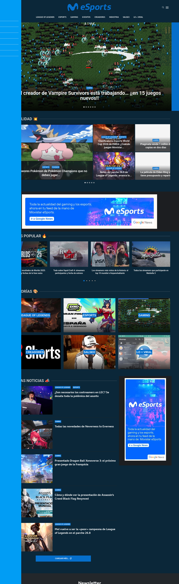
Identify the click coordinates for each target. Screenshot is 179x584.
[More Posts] (63, 559)
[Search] (163, 7)
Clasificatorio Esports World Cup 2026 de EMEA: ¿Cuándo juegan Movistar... (114, 144)
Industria (114, 17)
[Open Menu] (167, 7)
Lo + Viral (138, 17)
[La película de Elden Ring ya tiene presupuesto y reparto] (156, 166)
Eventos (86, 17)
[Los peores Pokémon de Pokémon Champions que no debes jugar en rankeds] (51, 152)
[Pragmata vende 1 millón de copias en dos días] (156, 138)
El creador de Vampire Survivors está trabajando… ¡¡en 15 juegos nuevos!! (89, 95)
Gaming (74, 17)
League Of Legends (45, 17)
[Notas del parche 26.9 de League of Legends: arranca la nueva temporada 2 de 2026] (114, 166)
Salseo (126, 17)
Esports (62, 17)
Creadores (99, 17)
